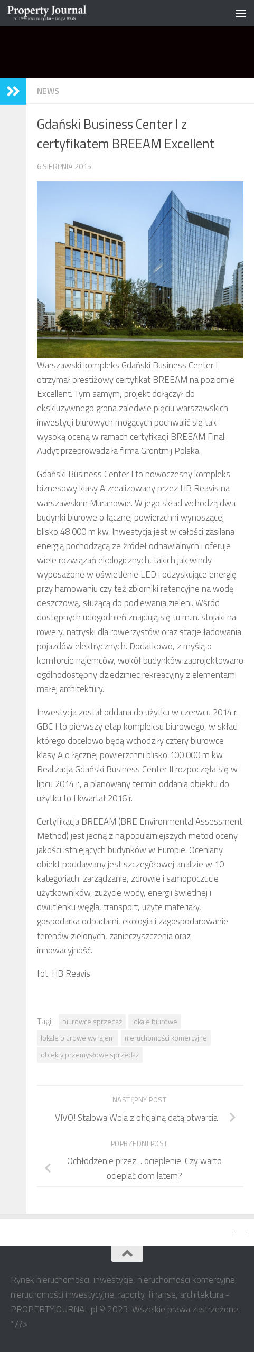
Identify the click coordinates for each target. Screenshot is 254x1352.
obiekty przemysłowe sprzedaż (90, 1055)
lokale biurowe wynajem (78, 1038)
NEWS (48, 90)
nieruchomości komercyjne (166, 1038)
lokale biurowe (154, 1021)
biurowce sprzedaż (92, 1021)
